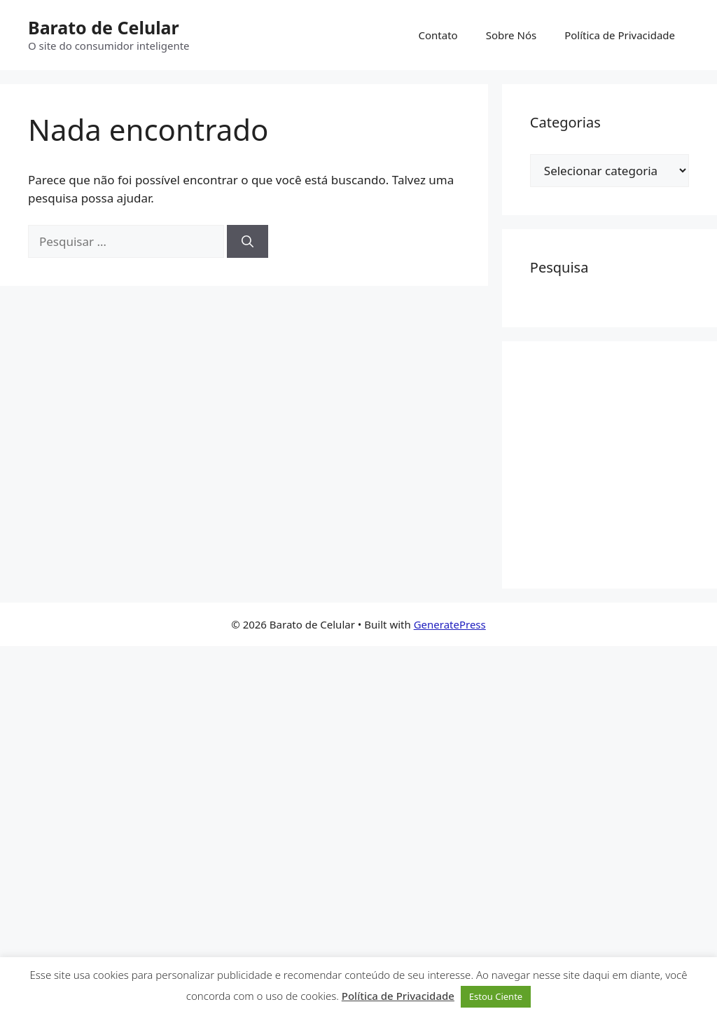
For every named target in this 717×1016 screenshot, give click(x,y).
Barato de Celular (103, 27)
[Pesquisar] (247, 242)
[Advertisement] (623, 462)
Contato (438, 35)
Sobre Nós (511, 35)
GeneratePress (450, 624)
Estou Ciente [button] (495, 996)
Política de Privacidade (619, 35)
